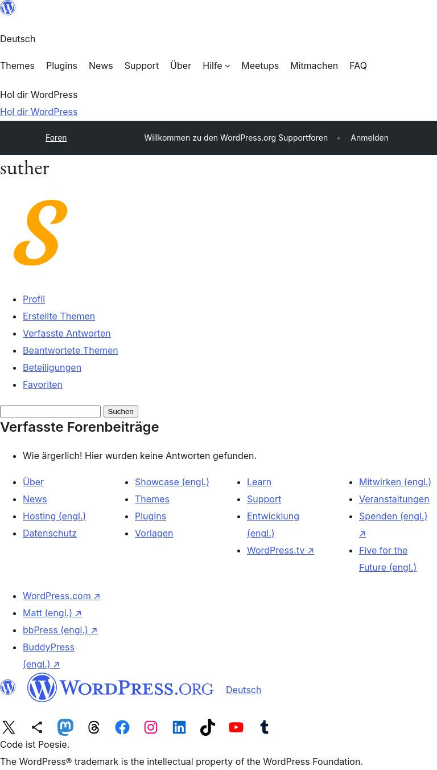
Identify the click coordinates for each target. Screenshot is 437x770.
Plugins (150, 516)
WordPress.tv (280, 550)
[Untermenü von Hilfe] (216, 65)
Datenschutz (50, 533)
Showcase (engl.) (172, 482)
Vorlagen (154, 533)
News (35, 499)
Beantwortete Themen (70, 350)
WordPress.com (62, 595)
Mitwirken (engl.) (395, 482)
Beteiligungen (52, 367)
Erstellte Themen (59, 316)
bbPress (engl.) (60, 630)
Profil (34, 299)
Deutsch (243, 689)
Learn (259, 482)
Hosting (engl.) (54, 516)
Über (33, 482)
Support (264, 499)
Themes (152, 499)
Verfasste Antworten (67, 333)
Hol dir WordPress (38, 111)
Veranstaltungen (394, 499)
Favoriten (43, 384)
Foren (56, 137)
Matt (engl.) (52, 613)
